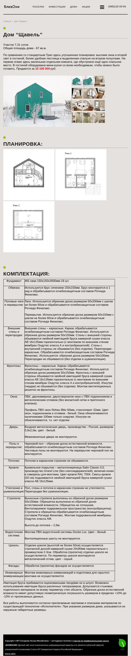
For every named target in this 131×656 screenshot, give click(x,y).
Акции (86, 6)
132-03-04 (117, 6)
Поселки (38, 6)
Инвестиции (57, 6)
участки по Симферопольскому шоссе (91, 641)
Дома (73, 6)
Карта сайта (10, 654)
